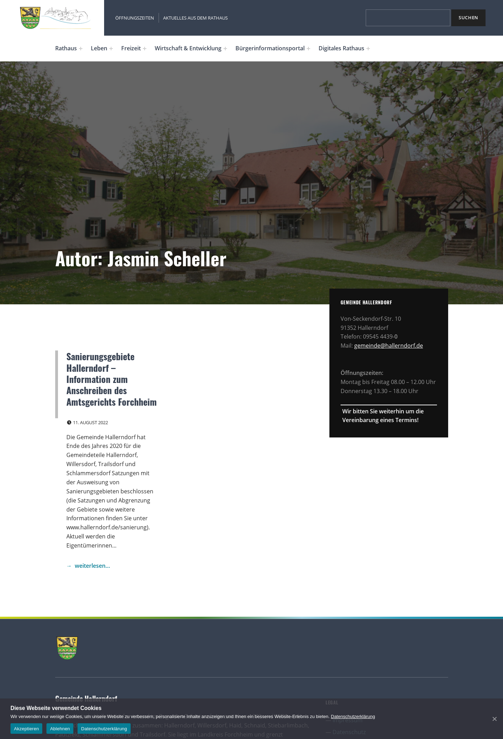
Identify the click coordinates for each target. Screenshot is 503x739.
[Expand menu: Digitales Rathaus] (368, 48)
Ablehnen (60, 728)
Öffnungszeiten (134, 18)
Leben (99, 48)
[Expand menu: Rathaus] (80, 48)
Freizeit (131, 48)
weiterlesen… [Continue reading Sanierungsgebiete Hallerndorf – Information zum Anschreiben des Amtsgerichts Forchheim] (92, 566)
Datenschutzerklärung (353, 716)
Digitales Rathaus (341, 48)
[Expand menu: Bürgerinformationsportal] (308, 48)
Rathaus (66, 48)
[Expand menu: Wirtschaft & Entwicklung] (225, 48)
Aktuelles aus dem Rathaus (195, 18)
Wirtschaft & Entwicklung (188, 48)
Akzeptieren (26, 728)
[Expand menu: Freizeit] (144, 48)
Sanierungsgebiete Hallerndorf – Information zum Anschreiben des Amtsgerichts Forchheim (111, 378)
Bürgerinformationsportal (270, 48)
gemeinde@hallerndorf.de (388, 345)
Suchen (468, 17)
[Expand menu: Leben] (111, 48)
